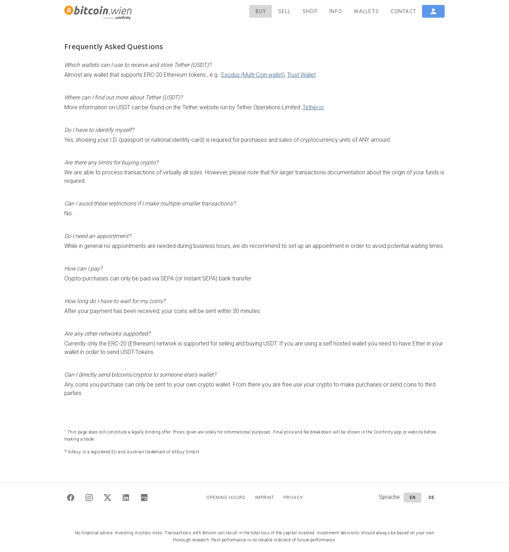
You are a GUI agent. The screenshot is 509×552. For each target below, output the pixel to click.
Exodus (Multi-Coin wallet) (253, 74)
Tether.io (313, 107)
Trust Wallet (301, 74)
